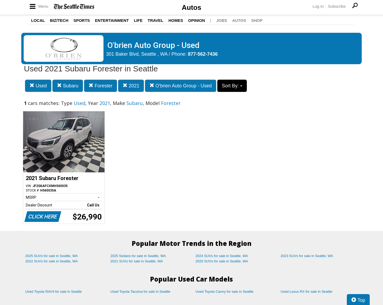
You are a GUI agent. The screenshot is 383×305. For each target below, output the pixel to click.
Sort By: (232, 85)
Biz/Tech (59, 20)
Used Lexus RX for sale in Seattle (306, 292)
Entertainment (112, 20)
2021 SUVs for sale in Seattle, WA (136, 261)
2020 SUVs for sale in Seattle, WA (221, 261)
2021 (131, 85)
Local (38, 20)
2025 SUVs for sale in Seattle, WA (51, 256)
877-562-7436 (203, 54)
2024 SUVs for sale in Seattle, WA (221, 256)
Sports (81, 20)
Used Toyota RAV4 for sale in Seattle (53, 292)
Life (138, 20)
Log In (318, 6)
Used (38, 85)
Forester (101, 85)
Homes (175, 20)
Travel (155, 20)
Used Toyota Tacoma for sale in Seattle (140, 292)
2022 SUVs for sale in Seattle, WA (51, 261)
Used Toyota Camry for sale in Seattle (224, 292)
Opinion (196, 20)
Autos (191, 7)
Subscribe (337, 6)
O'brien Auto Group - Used (180, 85)
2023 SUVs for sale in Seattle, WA (307, 256)
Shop (257, 20)
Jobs (221, 20)
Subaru (67, 85)
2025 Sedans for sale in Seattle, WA (138, 256)
